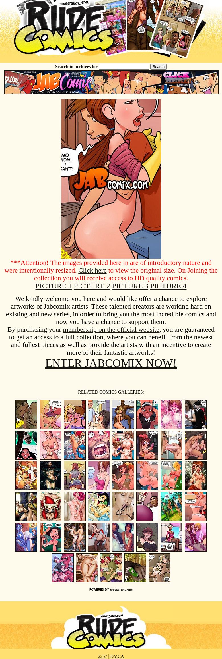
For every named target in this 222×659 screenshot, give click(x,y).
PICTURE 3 (130, 286)
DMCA (117, 656)
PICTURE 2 (92, 286)
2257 (102, 656)
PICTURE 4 (168, 286)
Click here (92, 270)
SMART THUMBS (121, 589)
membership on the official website (111, 329)
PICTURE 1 (54, 286)
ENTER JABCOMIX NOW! (111, 363)
